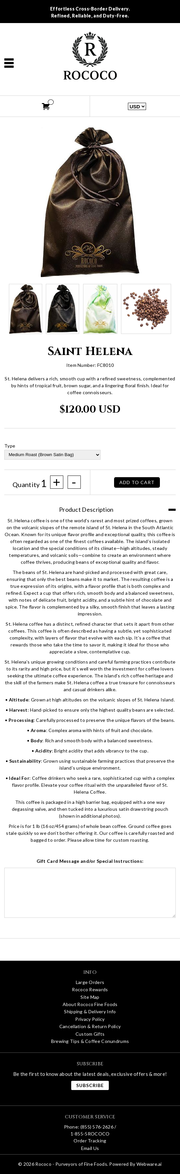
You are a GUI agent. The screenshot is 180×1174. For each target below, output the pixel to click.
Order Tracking (90, 1140)
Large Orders (90, 982)
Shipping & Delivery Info (90, 1011)
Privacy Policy (90, 1019)
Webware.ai (149, 1164)
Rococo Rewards (90, 989)
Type (9, 446)
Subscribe (90, 1085)
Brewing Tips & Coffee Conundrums (90, 1041)
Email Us (90, 1148)
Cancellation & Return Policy (90, 1026)
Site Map (89, 997)
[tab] (90, 506)
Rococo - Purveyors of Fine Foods (71, 1164)
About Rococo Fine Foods (90, 1004)
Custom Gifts (90, 1034)
